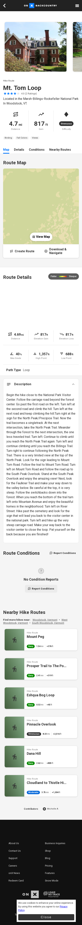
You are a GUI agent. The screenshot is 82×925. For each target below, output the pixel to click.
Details (19, 149)
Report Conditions (63, 553)
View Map (41, 237)
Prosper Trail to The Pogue (41, 669)
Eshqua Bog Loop (41, 698)
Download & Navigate (55, 251)
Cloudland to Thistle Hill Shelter (41, 786)
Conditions (37, 149)
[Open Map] (41, 203)
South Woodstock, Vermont (48, 622)
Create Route (22, 251)
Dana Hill (41, 756)
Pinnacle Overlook (41, 727)
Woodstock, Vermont (45, 619)
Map (6, 149)
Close (46, 917)
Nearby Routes (60, 149)
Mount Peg (41, 639)
